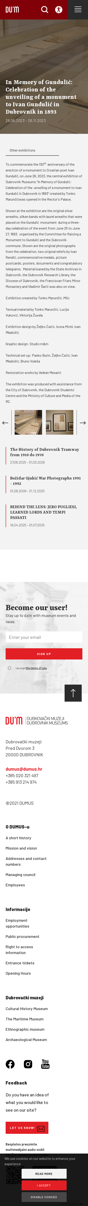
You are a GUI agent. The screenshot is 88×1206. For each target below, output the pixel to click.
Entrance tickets (20, 962)
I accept (31, 668)
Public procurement (22, 936)
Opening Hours (18, 973)
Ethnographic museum (25, 1029)
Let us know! (27, 1129)
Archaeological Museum (26, 1039)
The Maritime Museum (24, 1018)
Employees (15, 884)
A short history (18, 837)
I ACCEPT (44, 1185)
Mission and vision (21, 848)
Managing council (20, 874)
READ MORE (44, 1174)
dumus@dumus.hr (24, 769)
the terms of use (36, 668)
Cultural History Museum (27, 1008)
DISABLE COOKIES (44, 1197)
